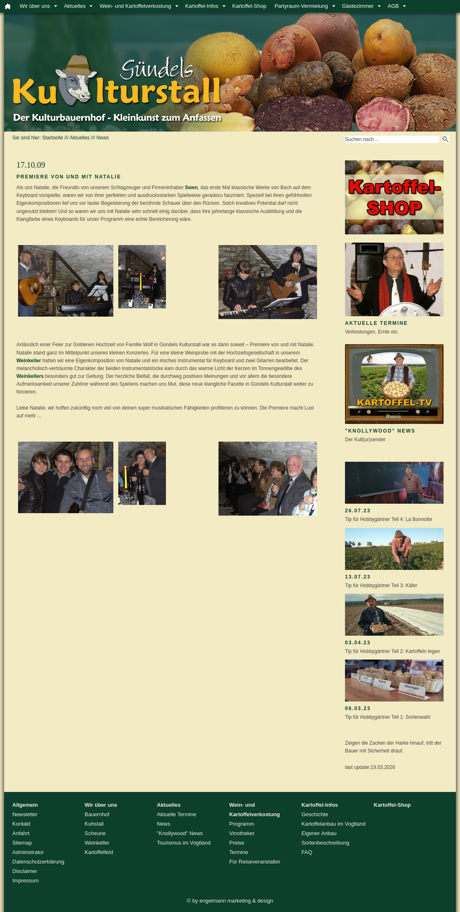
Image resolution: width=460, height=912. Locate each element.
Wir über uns (35, 6)
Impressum (25, 880)
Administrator (28, 852)
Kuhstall (94, 824)
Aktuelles (75, 6)
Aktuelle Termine (376, 323)
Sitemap (22, 843)
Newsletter (24, 814)
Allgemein (25, 805)
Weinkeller (28, 360)
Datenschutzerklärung (38, 862)
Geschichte (314, 814)
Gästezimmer (358, 6)
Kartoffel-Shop (249, 6)
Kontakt (21, 824)
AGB (393, 6)
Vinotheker (242, 833)
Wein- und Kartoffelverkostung (135, 6)
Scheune (95, 833)
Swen (191, 187)
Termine (238, 852)
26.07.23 (358, 511)
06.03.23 (358, 708)
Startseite (52, 138)
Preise (236, 843)
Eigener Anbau (318, 833)
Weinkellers (30, 376)
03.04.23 (358, 643)
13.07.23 (358, 577)
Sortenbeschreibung (325, 843)
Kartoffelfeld (99, 852)
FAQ (306, 852)
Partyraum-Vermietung (301, 6)
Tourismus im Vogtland (184, 843)
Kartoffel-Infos (201, 6)
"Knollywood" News (380, 431)
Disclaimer (24, 871)
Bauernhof (97, 814)
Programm (241, 824)
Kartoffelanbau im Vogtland (333, 824)
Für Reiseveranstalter (254, 862)
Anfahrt (21, 833)
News (103, 138)
